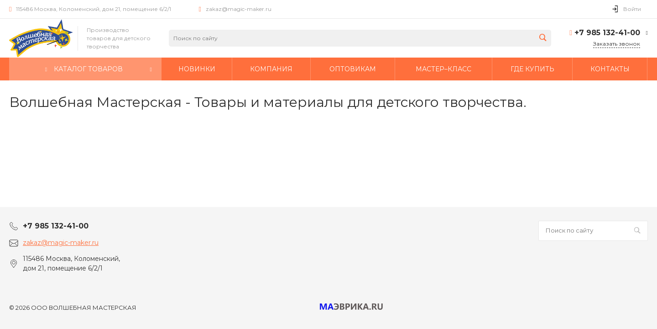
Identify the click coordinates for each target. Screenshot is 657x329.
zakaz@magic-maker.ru (238, 8)
